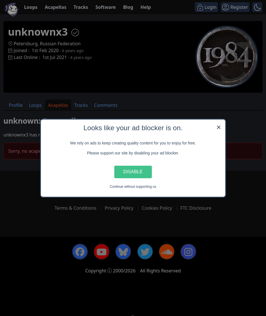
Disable (133, 171)
